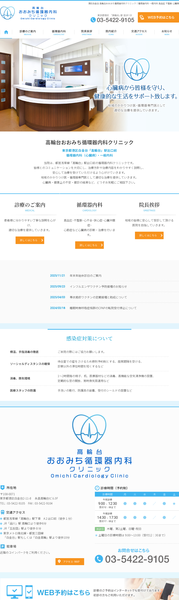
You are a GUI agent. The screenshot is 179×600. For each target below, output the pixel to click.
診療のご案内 (27, 31)
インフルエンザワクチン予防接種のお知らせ (98, 308)
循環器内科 (58, 31)
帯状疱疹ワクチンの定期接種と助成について (98, 318)
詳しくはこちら (28, 261)
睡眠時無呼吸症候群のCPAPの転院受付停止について (103, 329)
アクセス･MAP (71, 536)
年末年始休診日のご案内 (85, 297)
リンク (175, 596)
